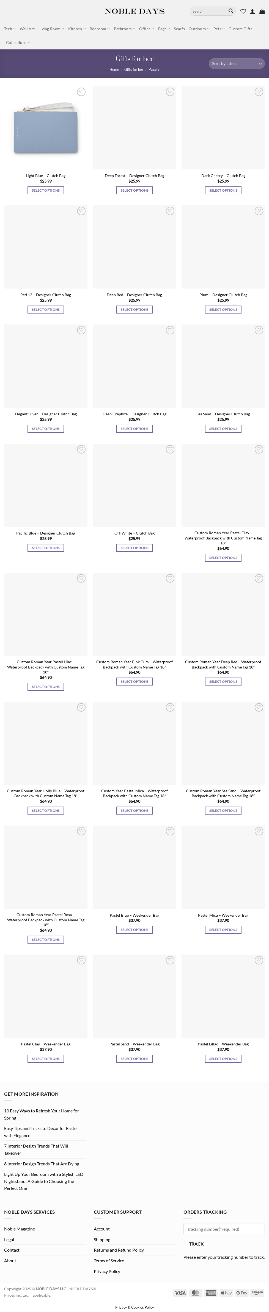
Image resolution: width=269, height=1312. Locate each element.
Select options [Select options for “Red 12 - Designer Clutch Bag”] (46, 309)
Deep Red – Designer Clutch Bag (134, 294)
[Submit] (230, 11)
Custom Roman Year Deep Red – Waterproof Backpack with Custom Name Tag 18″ (223, 664)
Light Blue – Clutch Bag (45, 175)
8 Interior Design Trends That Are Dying (41, 1163)
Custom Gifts (240, 28)
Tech (10, 28)
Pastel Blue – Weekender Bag (134, 915)
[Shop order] (237, 63)
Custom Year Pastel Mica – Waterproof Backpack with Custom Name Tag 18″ (134, 793)
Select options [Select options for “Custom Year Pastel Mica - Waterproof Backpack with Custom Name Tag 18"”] (135, 810)
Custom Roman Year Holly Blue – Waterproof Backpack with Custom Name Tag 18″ (45, 793)
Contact (12, 1249)
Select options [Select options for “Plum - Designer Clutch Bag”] (223, 309)
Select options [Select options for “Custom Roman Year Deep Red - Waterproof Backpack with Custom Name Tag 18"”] (223, 681)
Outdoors (199, 28)
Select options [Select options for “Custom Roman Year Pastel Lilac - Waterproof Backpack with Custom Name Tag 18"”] (46, 687)
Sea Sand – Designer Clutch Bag (223, 414)
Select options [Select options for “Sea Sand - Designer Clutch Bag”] (223, 428)
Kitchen (77, 28)
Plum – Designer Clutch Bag (223, 294)
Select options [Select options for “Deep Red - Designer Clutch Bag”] (135, 309)
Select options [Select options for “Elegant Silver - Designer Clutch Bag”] (46, 428)
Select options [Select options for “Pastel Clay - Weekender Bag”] (46, 1059)
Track (196, 1243)
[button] (252, 11)
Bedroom (100, 28)
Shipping (102, 1239)
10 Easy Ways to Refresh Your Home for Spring (41, 1114)
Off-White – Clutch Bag (134, 533)
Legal (9, 1239)
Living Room (51, 28)
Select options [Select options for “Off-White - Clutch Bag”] (135, 548)
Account (102, 1228)
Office (146, 28)
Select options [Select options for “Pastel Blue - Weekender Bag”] (135, 929)
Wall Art (27, 28)
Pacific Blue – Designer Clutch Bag (45, 533)
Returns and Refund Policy (119, 1249)
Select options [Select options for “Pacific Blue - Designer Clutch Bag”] (46, 548)
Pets (219, 28)
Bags (164, 28)
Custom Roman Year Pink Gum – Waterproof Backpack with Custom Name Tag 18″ (134, 664)
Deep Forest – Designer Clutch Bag (134, 175)
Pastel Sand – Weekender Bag (134, 1044)
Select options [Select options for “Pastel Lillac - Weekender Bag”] (223, 1059)
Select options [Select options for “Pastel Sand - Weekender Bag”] (135, 1059)
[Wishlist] (243, 11)
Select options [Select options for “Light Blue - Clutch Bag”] (46, 190)
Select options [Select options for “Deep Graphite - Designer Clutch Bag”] (135, 428)
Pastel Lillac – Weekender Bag (223, 1044)
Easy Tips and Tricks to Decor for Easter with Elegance (41, 1132)
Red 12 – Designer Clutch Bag (45, 294)
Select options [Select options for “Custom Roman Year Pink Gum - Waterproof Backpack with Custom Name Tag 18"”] (135, 681)
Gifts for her (133, 69)
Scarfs (179, 28)
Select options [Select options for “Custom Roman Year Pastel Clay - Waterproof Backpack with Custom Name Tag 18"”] (223, 558)
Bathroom (125, 28)
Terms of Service (109, 1260)
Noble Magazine (19, 1228)
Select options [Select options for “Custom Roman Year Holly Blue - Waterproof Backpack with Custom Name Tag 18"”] (46, 810)
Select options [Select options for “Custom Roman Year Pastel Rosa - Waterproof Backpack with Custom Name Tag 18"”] (46, 939)
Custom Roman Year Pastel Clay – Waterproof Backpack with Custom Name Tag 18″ (223, 537)
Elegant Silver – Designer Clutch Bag (46, 414)
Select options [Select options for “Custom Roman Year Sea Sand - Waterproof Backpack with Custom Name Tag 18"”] (223, 810)
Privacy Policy (107, 1271)
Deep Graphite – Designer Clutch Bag (134, 414)
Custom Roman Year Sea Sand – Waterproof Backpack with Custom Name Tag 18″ (223, 793)
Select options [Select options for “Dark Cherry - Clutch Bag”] (223, 190)
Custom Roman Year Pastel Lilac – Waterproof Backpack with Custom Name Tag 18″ (45, 666)
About (10, 1260)
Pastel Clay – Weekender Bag (45, 1044)
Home (114, 69)
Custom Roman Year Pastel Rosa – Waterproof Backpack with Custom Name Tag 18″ (45, 919)
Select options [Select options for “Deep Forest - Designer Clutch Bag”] (135, 190)
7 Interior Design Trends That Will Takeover (36, 1149)
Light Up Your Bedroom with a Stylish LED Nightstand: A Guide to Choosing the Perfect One (43, 1181)
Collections (18, 42)
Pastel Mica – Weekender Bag (223, 915)
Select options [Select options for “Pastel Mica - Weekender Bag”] (223, 929)
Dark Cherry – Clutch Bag (223, 175)
